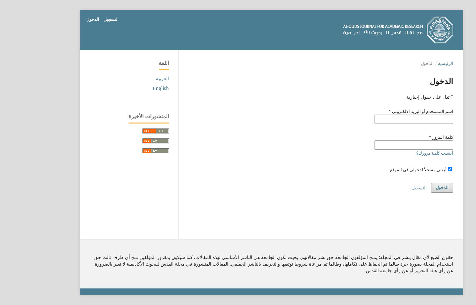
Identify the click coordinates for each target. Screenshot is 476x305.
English (127, 88)
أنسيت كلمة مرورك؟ (401, 153)
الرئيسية (412, 63)
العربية (129, 78)
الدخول (59, 19)
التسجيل (77, 19)
